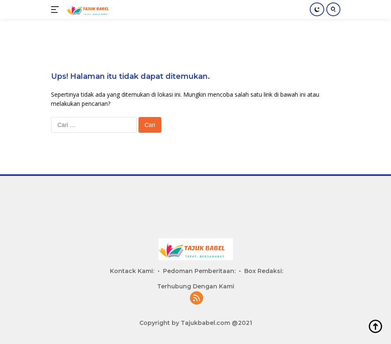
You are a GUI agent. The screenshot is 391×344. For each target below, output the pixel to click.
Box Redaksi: (263, 271)
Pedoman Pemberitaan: (199, 271)
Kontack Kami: (132, 271)
